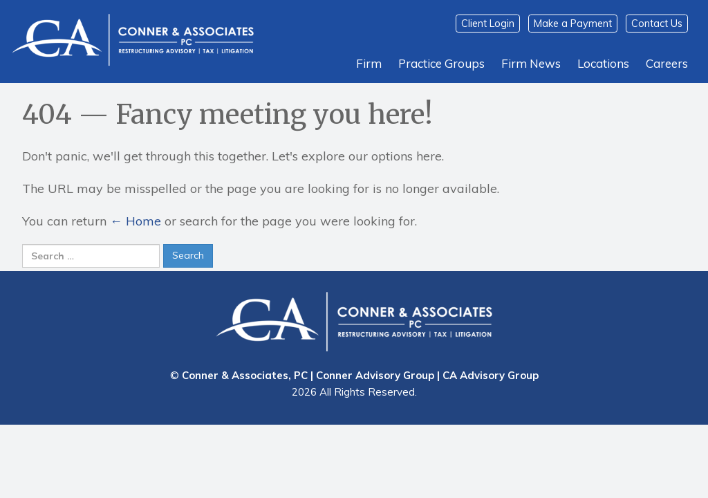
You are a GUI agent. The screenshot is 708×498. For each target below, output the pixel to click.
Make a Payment (573, 23)
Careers (667, 63)
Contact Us (656, 23)
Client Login (487, 23)
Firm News (531, 63)
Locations (603, 63)
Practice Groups (441, 63)
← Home (135, 221)
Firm (369, 63)
